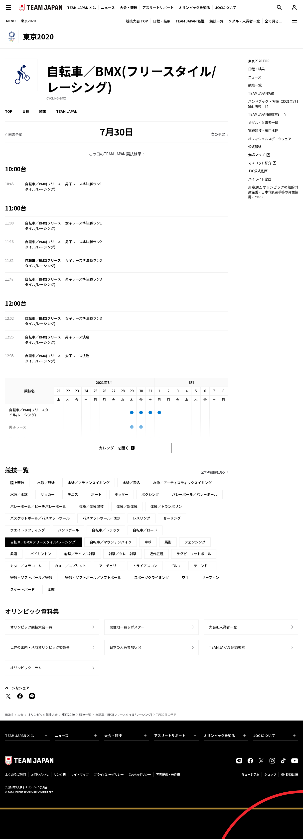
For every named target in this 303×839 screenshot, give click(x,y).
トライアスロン (145, 565)
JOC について (274, 735)
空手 (185, 577)
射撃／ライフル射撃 (80, 553)
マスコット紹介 (259, 163)
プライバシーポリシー (109, 774)
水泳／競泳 (46, 482)
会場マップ (256, 154)
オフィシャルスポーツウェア (269, 138)
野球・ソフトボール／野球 (31, 577)
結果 (42, 111)
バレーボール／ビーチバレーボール (38, 506)
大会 (20, 715)
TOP (8, 111)
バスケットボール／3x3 (101, 518)
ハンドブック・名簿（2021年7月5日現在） (273, 103)
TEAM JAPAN (66, 111)
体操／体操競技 (91, 506)
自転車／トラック (106, 529)
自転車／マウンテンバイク (111, 541)
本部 (51, 589)
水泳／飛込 (131, 482)
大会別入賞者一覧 (223, 627)
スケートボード (22, 589)
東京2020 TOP (258, 61)
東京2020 (68, 715)
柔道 (13, 553)
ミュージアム (250, 774)
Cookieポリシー (140, 774)
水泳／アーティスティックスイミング (182, 482)
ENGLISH (292, 774)
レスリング (141, 518)
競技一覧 (216, 20)
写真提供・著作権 (168, 774)
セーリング (172, 518)
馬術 (167, 541)
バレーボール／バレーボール (194, 494)
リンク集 (60, 774)
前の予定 (15, 134)
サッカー (48, 494)
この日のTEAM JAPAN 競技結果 (115, 153)
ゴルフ (175, 565)
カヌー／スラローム (26, 565)
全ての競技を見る (213, 472)
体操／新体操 (127, 506)
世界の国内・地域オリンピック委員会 (40, 647)
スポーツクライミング (151, 577)
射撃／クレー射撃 (123, 553)
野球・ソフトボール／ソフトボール (93, 577)
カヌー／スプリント (70, 565)
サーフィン (210, 577)
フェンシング (194, 541)
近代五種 (156, 553)
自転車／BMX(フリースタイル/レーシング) (123, 715)
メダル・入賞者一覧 (244, 20)
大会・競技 (125, 735)
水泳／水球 (19, 494)
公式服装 (254, 146)
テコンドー (202, 565)
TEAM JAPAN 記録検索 (227, 647)
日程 (25, 111)
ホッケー (122, 494)
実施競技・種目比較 (263, 130)
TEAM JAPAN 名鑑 (189, 20)
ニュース (108, 7)
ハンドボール (68, 529)
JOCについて (225, 7)
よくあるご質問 (15, 774)
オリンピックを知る (194, 7)
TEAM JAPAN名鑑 (261, 93)
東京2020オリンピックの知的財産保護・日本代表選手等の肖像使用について (273, 192)
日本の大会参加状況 (125, 647)
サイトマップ (80, 774)
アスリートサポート (158, 7)
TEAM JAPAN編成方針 (264, 114)
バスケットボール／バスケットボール (40, 518)
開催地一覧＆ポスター (127, 627)
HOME (9, 715)
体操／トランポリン (166, 506)
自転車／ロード (145, 529)
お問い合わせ (40, 774)
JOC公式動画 (257, 171)
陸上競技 (17, 482)
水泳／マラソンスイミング (89, 482)
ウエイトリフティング (27, 529)
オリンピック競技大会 (43, 715)
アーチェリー (109, 565)
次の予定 (218, 134)
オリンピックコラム (26, 667)
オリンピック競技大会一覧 (31, 627)
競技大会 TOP (137, 20)
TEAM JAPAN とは (26, 735)
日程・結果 (161, 20)
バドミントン (40, 553)
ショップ (270, 774)
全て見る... (273, 20)
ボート (96, 494)
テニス (73, 494)
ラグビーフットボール (193, 553)
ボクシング (150, 494)
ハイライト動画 (259, 179)
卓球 (148, 541)
